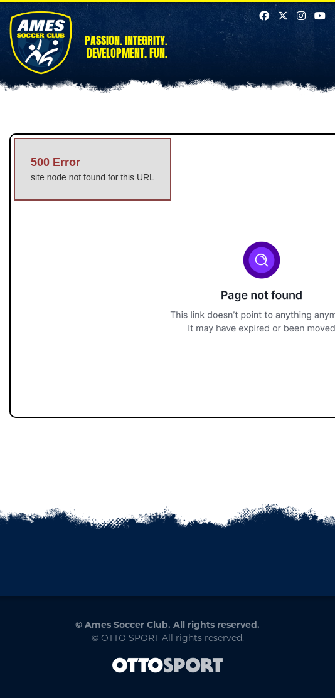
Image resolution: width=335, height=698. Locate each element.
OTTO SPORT (130, 637)
